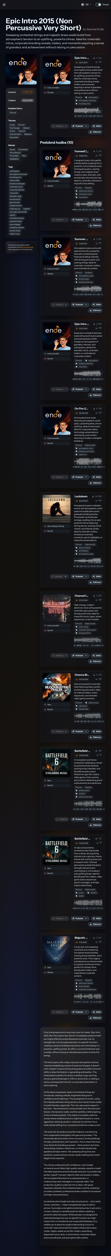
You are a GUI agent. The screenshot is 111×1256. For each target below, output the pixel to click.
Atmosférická (15, 153)
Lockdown (81, 496)
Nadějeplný (14, 159)
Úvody (12, 125)
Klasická (88, 188)
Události (26, 128)
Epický (12, 150)
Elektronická (90, 445)
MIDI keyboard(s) (27, 247)
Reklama (28, 134)
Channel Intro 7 (84, 595)
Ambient (88, 273)
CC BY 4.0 (27, 92)
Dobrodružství (15, 134)
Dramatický (23, 150)
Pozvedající (14, 156)
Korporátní (14, 137)
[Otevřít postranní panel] (4, 4)
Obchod (21, 131)
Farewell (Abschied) (87, 151)
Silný (24, 156)
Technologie (15, 128)
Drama (12, 131)
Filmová (13, 113)
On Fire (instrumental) (89, 408)
